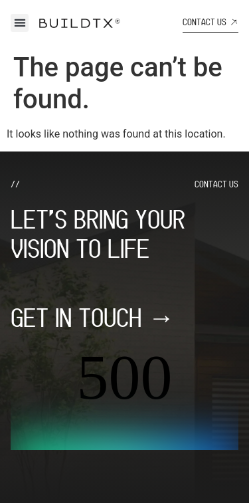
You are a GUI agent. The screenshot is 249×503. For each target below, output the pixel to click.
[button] (20, 23)
